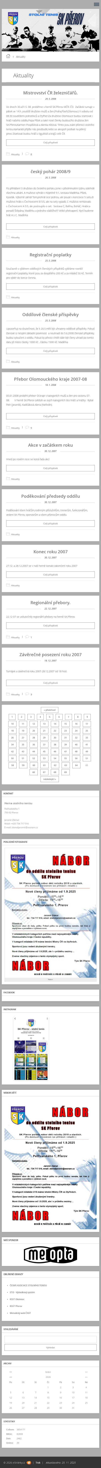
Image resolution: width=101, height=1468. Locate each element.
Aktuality (15, 154)
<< (10, 1371)
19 (23, 730)
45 (44, 751)
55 (65, 758)
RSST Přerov (16, 1306)
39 (65, 744)
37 (44, 744)
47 (65, 751)
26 (12, 737)
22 (55, 730)
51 (23, 758)
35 (23, 744)
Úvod (8, 56)
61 (44, 765)
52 (33, 758)
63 (65, 765)
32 (76, 737)
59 (23, 765)
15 (65, 723)
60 (34, 765)
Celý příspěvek (50, 142)
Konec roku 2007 (50, 551)
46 (55, 751)
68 (55, 772)
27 (23, 737)
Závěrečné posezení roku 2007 (50, 654)
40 (76, 744)
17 (87, 723)
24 (76, 730)
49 (87, 751)
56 (76, 758)
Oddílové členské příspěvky (50, 314)
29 (44, 737)
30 (55, 737)
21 (44, 730)
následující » (49, 779)
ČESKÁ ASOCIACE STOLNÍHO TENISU (28, 1285)
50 (12, 758)
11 (23, 723)
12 (33, 723)
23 (65, 730)
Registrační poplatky (50, 255)
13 (44, 723)
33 (87, 737)
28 (33, 737)
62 (55, 765)
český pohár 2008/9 (51, 171)
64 (76, 765)
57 (87, 758)
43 (23, 751)
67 (44, 772)
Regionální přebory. (50, 602)
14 (55, 723)
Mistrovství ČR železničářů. (50, 93)
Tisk (38, 1462)
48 (76, 751)
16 (76, 723)
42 (12, 751)
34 (12, 744)
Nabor (50, 979)
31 (65, 737)
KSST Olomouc (17, 1299)
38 (55, 744)
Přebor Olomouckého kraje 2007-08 (50, 379)
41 (87, 744)
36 (33, 744)
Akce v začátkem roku (50, 445)
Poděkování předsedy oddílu (50, 496)
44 (33, 751)
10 (12, 723)
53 (44, 758)
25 (87, 730)
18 (12, 730)
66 (33, 772)
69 (65, 772)
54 (55, 758)
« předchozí (49, 709)
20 (33, 730)
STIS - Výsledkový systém (22, 1292)
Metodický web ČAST (20, 1313)
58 (12, 765)
